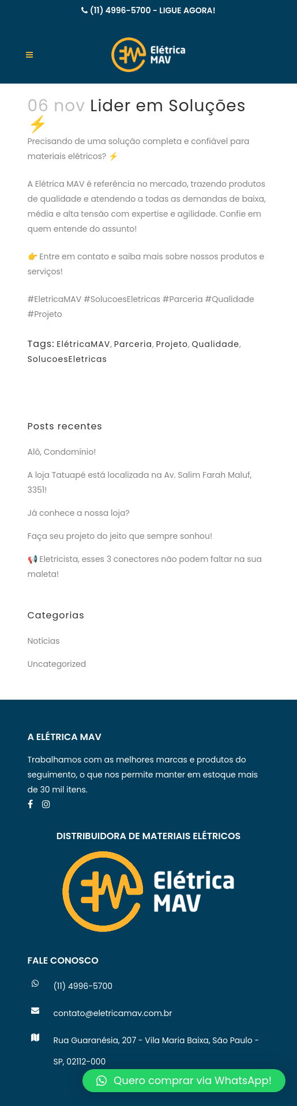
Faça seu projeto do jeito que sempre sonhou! (120, 536)
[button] (183, 1080)
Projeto (172, 344)
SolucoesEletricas (67, 359)
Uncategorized (57, 664)
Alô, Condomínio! (62, 452)
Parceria (133, 344)
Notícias (44, 641)
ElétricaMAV (83, 344)
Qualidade (215, 344)
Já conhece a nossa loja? (79, 513)
